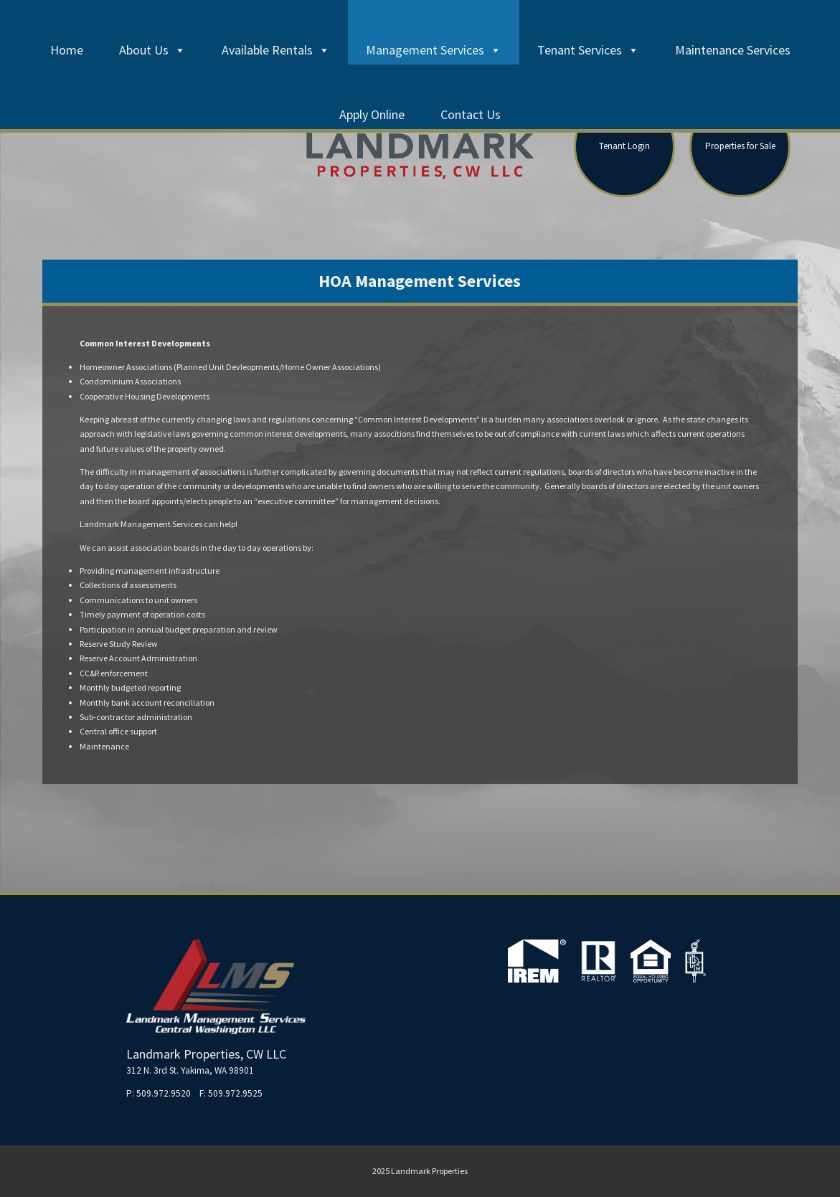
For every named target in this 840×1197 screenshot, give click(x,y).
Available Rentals (276, 50)
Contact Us (470, 114)
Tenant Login (624, 146)
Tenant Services (588, 50)
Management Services (433, 50)
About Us (152, 50)
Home (66, 50)
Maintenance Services (733, 50)
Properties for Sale (740, 146)
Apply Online (372, 114)
